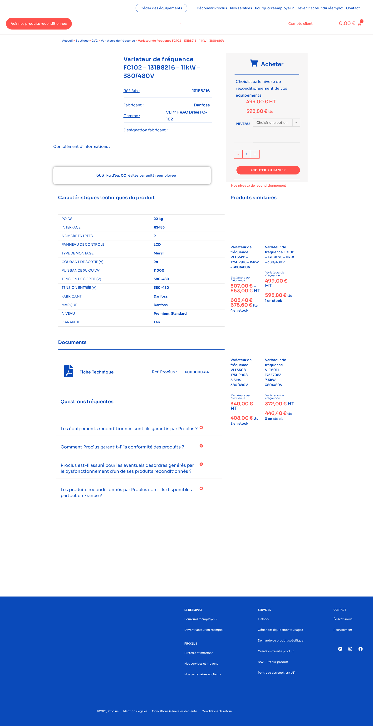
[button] (139, 428)
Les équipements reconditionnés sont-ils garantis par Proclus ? (129, 428)
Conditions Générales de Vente (174, 711)
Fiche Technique (96, 372)
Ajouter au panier (268, 170)
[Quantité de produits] (246, 154)
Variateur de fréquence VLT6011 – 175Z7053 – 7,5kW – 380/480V (275, 372)
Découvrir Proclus (212, 8)
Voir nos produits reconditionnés (39, 23)
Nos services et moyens (201, 663)
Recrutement (343, 630)
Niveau (243, 124)
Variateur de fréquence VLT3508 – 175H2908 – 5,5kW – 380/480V (241, 372)
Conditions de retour (217, 711)
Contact (353, 8)
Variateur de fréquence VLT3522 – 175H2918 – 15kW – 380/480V (245, 257)
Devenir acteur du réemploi (320, 8)
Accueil (67, 40)
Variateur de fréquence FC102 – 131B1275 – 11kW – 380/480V (279, 254)
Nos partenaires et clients (202, 674)
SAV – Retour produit (273, 662)
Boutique (82, 40)
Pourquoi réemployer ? (274, 8)
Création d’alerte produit (276, 651)
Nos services (241, 8)
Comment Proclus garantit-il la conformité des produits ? (122, 447)
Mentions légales (135, 711)
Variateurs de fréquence (118, 40)
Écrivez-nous (343, 619)
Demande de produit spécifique (280, 640)
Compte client (300, 23)
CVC (95, 40)
